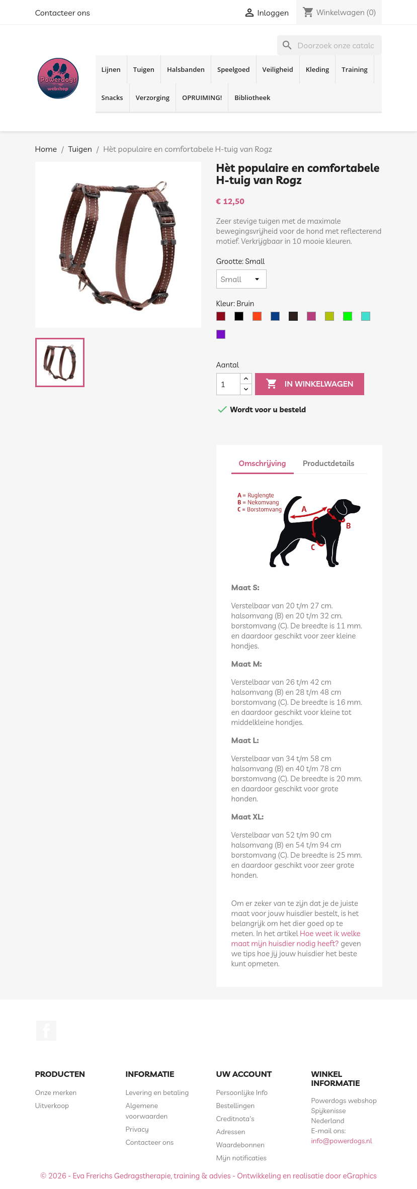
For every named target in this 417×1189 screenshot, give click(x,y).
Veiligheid (278, 69)
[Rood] (222, 319)
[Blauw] (277, 319)
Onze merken (56, 1092)
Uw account (244, 1074)
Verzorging (153, 97)
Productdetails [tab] (328, 463)
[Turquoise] (367, 319)
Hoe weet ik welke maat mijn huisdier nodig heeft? (296, 938)
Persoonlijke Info (242, 1092)
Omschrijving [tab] (262, 463)
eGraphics (360, 1175)
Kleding (317, 69)
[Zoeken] (329, 45)
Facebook (46, 1031)
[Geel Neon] (331, 319)
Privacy (137, 1129)
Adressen (230, 1131)
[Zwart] (240, 319)
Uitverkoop (52, 1105)
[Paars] (222, 337)
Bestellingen (235, 1105)
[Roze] (313, 319)
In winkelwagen (310, 384)
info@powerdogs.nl (341, 1140)
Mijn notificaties (241, 1157)
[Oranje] (259, 319)
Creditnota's (235, 1118)
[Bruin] (295, 319)
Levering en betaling (157, 1092)
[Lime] (349, 319)
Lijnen (111, 69)
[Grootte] (241, 279)
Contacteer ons (62, 13)
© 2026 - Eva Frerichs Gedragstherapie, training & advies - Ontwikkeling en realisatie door (191, 1175)
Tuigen (143, 69)
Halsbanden (186, 69)
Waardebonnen (240, 1144)
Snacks (112, 97)
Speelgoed (233, 69)
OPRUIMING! (202, 97)
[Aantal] (228, 384)
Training (354, 69)
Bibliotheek (252, 97)
